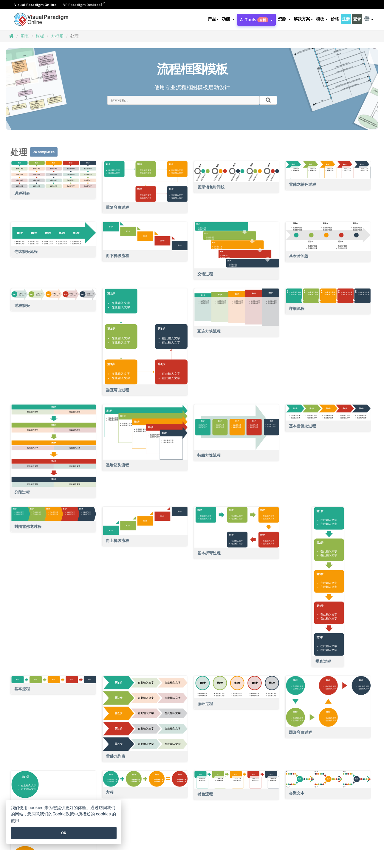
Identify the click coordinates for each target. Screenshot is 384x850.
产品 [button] (213, 19)
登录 (357, 19)
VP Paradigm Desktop (84, 4)
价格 (335, 19)
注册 (346, 19)
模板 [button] (322, 19)
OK (63, 833)
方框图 (57, 36)
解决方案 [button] (303, 19)
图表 (25, 36)
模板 (40, 36)
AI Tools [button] (256, 20)
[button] (228, 19)
